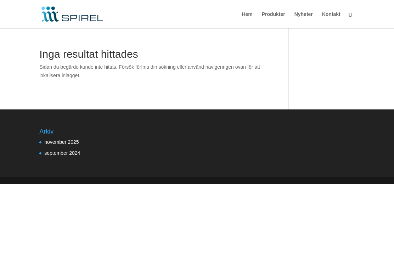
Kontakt (331, 14)
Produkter (273, 14)
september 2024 (62, 153)
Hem (247, 14)
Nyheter (303, 14)
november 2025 (61, 142)
